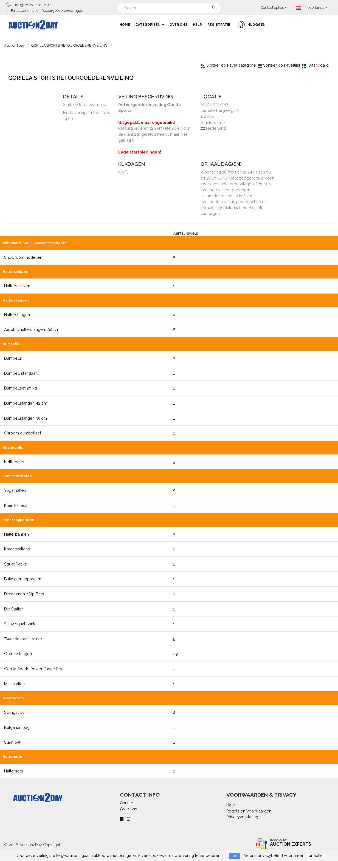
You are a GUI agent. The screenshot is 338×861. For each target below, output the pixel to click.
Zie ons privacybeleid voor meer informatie (283, 855)
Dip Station (14, 609)
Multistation (14, 683)
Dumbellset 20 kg (20, 388)
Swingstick (14, 712)
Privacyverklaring (242, 816)
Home (125, 25)
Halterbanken (16, 534)
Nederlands (310, 7)
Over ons (178, 25)
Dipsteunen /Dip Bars (24, 594)
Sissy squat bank (19, 623)
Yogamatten (15, 490)
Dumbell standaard (21, 373)
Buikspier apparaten (22, 578)
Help (197, 25)
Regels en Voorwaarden (248, 811)
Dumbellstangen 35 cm (25, 418)
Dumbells (13, 358)
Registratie (218, 25)
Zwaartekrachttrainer (23, 638)
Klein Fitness (15, 505)
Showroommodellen (23, 257)
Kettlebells (14, 461)
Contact (127, 802)
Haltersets (13, 771)
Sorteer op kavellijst (281, 65)
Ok (234, 856)
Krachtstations (17, 549)
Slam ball (12, 742)
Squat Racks (15, 564)
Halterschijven (17, 285)
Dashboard (318, 65)
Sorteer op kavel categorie (231, 65)
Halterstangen (17, 314)
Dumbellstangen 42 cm (25, 403)
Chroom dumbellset (22, 433)
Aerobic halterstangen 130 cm (31, 329)
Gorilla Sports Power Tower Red (34, 668)
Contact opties (272, 7)
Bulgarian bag (17, 727)
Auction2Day (14, 45)
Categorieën (150, 25)
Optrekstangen (18, 653)
